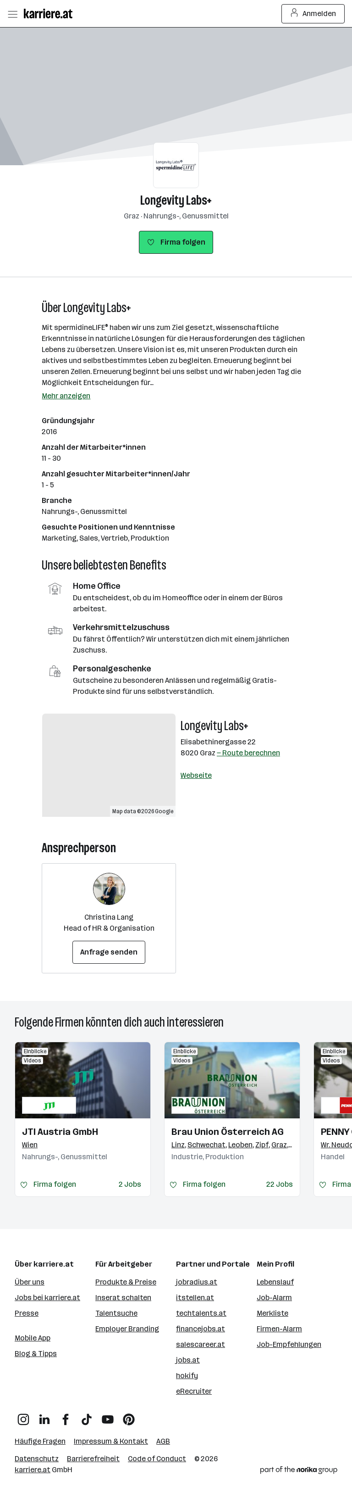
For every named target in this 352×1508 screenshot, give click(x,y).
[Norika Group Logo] (298, 1471)
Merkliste (272, 1313)
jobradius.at (196, 1282)
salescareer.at (200, 1344)
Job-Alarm (274, 1297)
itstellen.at (195, 1297)
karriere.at (32, 1469)
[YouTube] (107, 1416)
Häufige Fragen (40, 1441)
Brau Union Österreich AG (227, 1131)
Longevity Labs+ (176, 200)
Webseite (196, 775)
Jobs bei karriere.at (47, 1297)
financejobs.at (200, 1328)
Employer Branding (127, 1328)
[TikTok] (86, 1416)
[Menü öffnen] (12, 13)
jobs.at (188, 1360)
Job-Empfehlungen (289, 1344)
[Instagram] (23, 1416)
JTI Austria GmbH (60, 1131)
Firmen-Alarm (279, 1328)
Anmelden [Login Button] (313, 13)
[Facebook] (65, 1416)
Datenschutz (37, 1458)
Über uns (29, 1282)
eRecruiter (194, 1391)
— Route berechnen (248, 752)
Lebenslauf (275, 1282)
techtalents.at (201, 1313)
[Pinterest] (129, 1416)
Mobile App (32, 1338)
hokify (187, 1375)
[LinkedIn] (44, 1416)
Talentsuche (116, 1313)
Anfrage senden (109, 952)
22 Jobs (279, 1184)
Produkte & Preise (125, 1282)
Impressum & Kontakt (111, 1441)
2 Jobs (130, 1184)
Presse (26, 1313)
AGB (163, 1441)
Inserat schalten (123, 1297)
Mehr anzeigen (66, 395)
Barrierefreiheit (93, 1458)
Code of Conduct (157, 1458)
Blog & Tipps (36, 1353)
